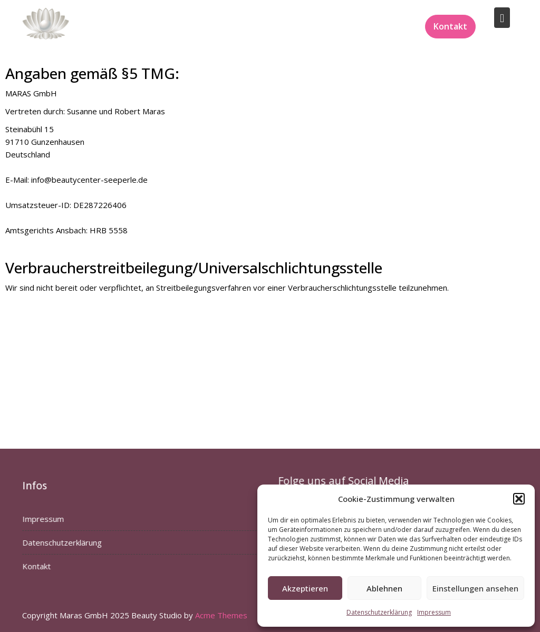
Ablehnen (384, 588)
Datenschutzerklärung (379, 612)
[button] (519, 498)
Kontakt (450, 26)
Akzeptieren (305, 588)
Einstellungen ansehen (475, 588)
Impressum (434, 612)
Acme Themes (221, 615)
